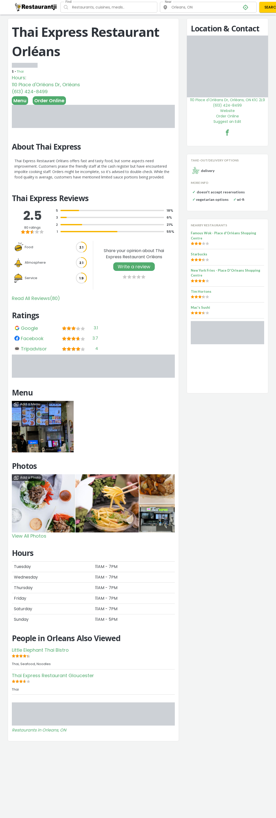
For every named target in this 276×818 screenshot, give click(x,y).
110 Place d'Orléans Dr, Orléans (46, 84)
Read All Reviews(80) (36, 298)
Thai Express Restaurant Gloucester (53, 675)
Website (227, 110)
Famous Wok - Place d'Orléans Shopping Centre (223, 235)
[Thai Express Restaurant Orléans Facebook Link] (227, 133)
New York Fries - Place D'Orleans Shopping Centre (225, 273)
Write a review (134, 266)
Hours (18, 77)
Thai (20, 71)
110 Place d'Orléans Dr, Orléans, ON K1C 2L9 (227, 99)
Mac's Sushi (200, 307)
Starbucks (199, 254)
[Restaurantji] (36, 7)
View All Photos (29, 536)
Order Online (49, 100)
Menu (20, 100)
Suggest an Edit (227, 121)
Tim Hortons (201, 291)
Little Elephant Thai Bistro (40, 650)
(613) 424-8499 (30, 91)
